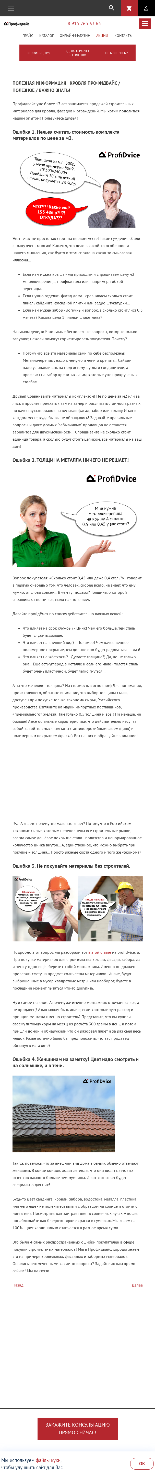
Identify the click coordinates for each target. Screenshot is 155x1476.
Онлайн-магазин (75, 35)
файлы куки (48, 1460)
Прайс (27, 35)
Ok (142, 1464)
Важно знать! (54, 90)
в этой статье (99, 952)
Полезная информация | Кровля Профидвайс (65, 83)
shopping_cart (129, 8)
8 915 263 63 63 (84, 23)
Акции (102, 35)
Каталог (46, 35)
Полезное (23, 90)
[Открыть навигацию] (11, 8)
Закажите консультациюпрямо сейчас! (77, 1428)
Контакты (123, 35)
